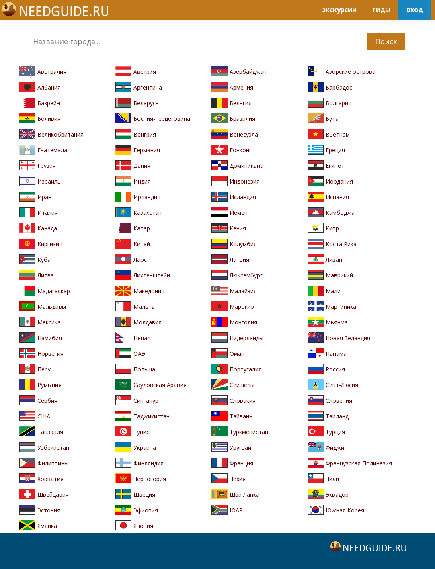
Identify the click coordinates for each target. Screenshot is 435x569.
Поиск (386, 41)
